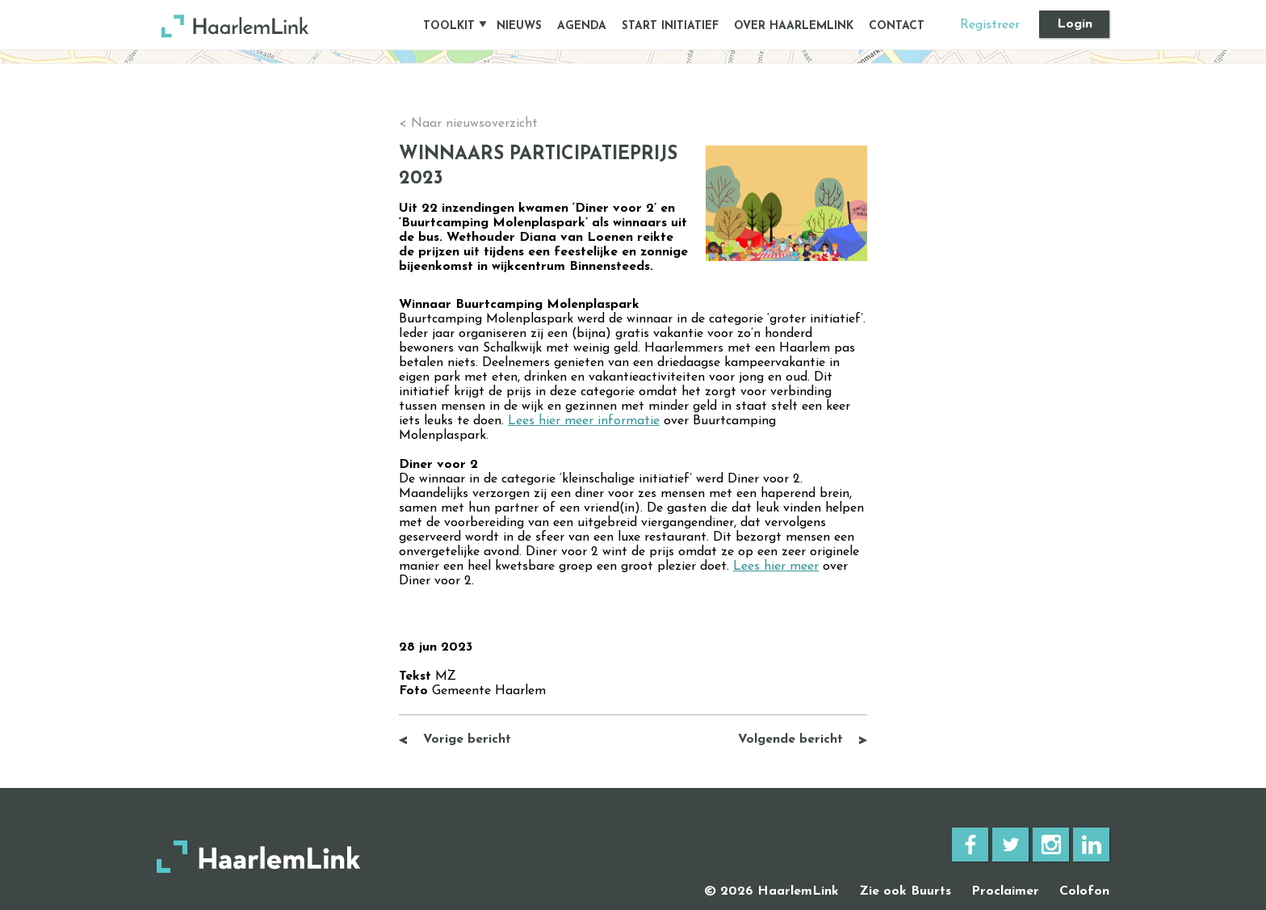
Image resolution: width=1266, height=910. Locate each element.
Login (1074, 24)
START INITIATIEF (670, 26)
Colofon (1084, 891)
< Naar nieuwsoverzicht (468, 123)
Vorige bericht (467, 739)
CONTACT (896, 26)
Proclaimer (1005, 891)
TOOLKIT (449, 26)
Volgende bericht (790, 739)
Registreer (990, 25)
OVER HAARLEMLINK (793, 26)
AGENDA (581, 26)
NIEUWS (519, 26)
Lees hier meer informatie (584, 421)
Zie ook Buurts (905, 891)
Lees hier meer (776, 566)
